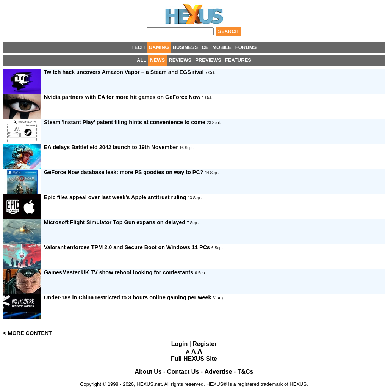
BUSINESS (185, 47)
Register (204, 344)
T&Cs (245, 371)
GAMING (159, 47)
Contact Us (183, 371)
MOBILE (222, 47)
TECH (138, 47)
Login (179, 344)
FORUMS (246, 47)
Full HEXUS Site (194, 358)
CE (205, 47)
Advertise (218, 371)
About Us (148, 371)
